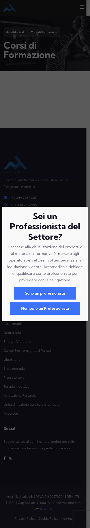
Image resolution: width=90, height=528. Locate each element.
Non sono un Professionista (45, 308)
